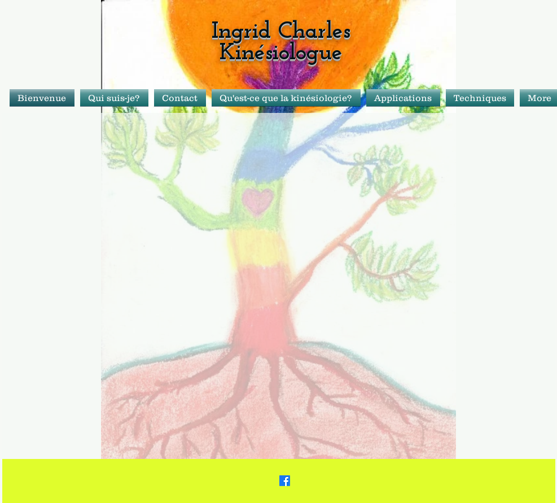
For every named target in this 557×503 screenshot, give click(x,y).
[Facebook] (284, 480)
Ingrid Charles (281, 32)
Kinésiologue (281, 53)
